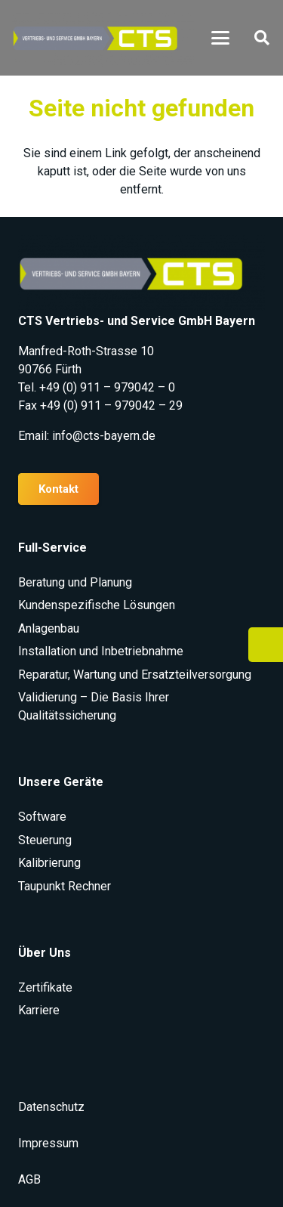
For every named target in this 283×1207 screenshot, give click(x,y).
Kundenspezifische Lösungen (96, 605)
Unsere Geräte (60, 782)
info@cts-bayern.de (103, 436)
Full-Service (52, 547)
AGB (29, 1179)
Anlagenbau (48, 628)
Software (42, 816)
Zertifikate (45, 987)
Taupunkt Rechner (64, 886)
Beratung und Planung (75, 582)
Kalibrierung (49, 863)
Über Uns (44, 952)
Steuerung (45, 840)
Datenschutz (51, 1107)
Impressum (48, 1143)
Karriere (39, 1010)
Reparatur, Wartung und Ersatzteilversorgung (134, 674)
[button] (220, 38)
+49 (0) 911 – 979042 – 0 (107, 387)
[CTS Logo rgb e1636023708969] (103, 38)
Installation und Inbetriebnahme (100, 651)
